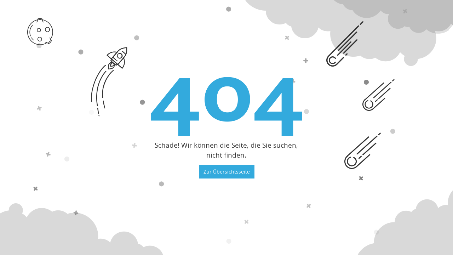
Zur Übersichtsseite (226, 171)
